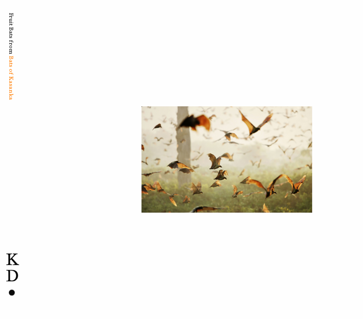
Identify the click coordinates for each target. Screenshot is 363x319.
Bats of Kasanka (11, 78)
